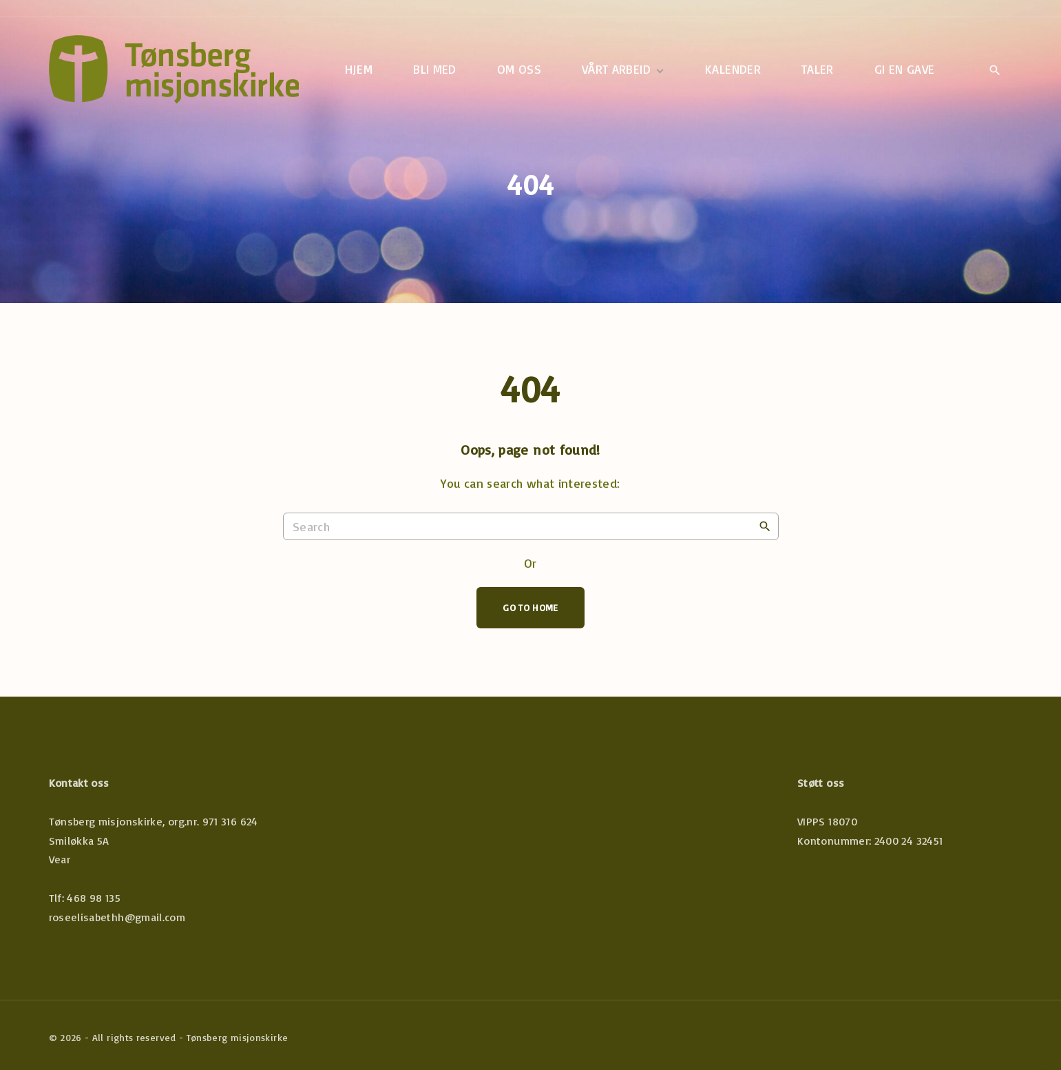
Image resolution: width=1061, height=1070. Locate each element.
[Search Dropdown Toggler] (995, 70)
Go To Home (530, 607)
